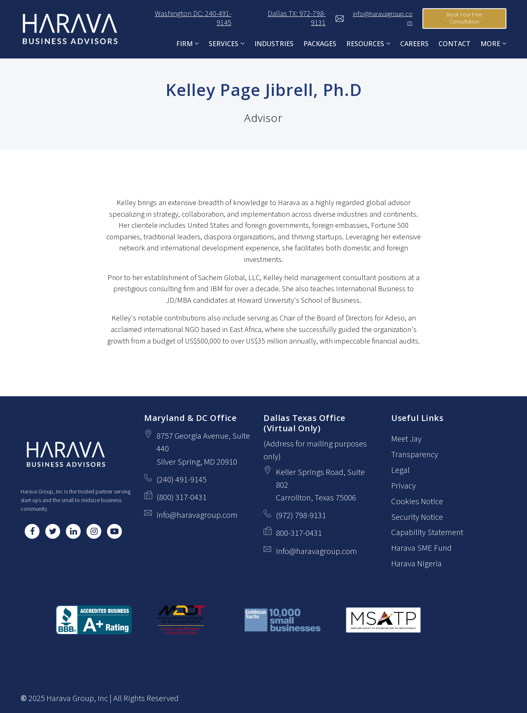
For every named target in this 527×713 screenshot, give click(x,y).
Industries (274, 43)
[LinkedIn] (73, 531)
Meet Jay (406, 439)
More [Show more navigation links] (490, 43)
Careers (414, 43)
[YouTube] (114, 531)
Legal (400, 470)
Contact (454, 43)
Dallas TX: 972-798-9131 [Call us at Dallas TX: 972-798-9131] (283, 18)
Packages (319, 43)
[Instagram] (93, 531)
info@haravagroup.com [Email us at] (374, 19)
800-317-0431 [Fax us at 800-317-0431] (299, 533)
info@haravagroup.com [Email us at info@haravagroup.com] (197, 515)
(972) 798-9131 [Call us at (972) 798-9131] (301, 515)
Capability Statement (427, 533)
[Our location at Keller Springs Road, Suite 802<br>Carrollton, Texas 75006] (325, 485)
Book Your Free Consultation (464, 18)
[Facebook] (32, 531)
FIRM (184, 43)
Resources (365, 43)
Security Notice (417, 517)
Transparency (414, 455)
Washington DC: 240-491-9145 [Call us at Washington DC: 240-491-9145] (179, 18)
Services (223, 43)
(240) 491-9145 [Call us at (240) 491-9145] (181, 480)
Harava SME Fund (421, 548)
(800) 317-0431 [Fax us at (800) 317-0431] (181, 497)
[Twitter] (52, 531)
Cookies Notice (417, 501)
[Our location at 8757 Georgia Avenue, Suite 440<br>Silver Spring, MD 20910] (205, 449)
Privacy (403, 486)
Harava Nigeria (416, 564)
